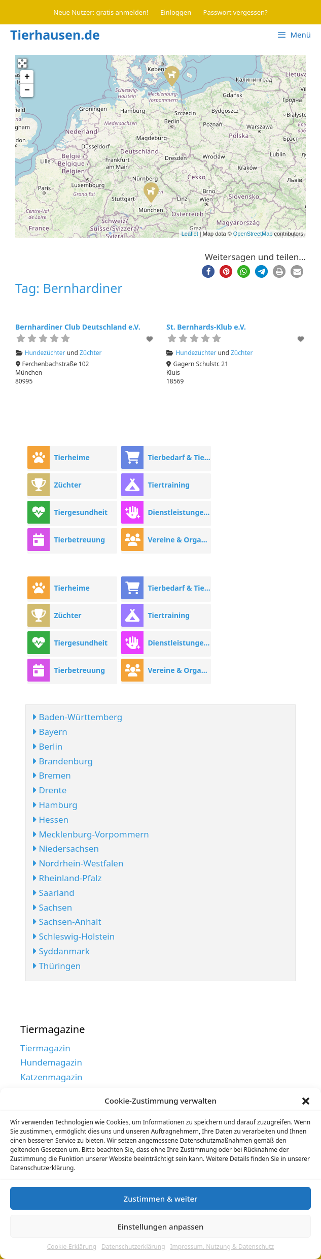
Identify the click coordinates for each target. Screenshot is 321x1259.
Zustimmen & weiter (161, 1198)
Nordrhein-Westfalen (77, 863)
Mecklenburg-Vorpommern (90, 834)
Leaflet (190, 234)
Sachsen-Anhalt (66, 921)
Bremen (51, 775)
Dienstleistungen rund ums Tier (179, 512)
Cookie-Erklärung (71, 1247)
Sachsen (52, 907)
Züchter (91, 352)
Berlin (47, 746)
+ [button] (27, 77)
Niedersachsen (65, 848)
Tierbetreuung (79, 539)
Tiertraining (169, 485)
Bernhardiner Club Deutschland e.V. (77, 327)
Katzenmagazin (51, 1077)
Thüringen (56, 966)
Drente (49, 790)
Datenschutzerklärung (133, 1247)
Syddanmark (61, 951)
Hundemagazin (51, 1062)
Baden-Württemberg (77, 717)
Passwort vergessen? (235, 12)
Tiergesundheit (81, 512)
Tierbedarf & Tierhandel (179, 457)
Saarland (53, 892)
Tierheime (72, 457)
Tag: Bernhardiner (69, 288)
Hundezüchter (45, 352)
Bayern (49, 731)
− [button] (27, 90)
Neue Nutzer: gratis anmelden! (100, 12)
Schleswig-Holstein (73, 936)
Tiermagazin (45, 1048)
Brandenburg (62, 761)
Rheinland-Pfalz (66, 878)
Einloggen (175, 12)
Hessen (50, 819)
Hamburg (55, 805)
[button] (306, 1101)
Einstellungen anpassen (160, 1226)
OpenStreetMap (253, 234)
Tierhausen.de (55, 34)
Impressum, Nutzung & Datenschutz (222, 1247)
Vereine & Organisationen (179, 539)
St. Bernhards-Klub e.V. (206, 327)
